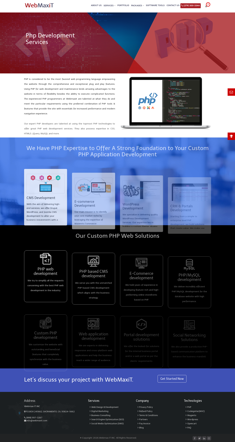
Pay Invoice (144, 423)
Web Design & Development (105, 407)
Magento (191, 415)
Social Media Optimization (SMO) (107, 423)
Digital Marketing (99, 411)
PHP (189, 407)
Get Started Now (172, 379)
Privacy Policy (146, 407)
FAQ (189, 427)
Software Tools (155, 5)
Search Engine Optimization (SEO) (107, 419)
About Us (96, 5)
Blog (141, 427)
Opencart (192, 423)
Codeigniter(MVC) (196, 411)
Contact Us (173, 5)
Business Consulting (100, 415)
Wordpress (192, 419)
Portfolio (123, 5)
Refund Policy (146, 411)
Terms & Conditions (148, 415)
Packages (137, 5)
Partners (143, 419)
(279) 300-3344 (190, 5)
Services (109, 5)
